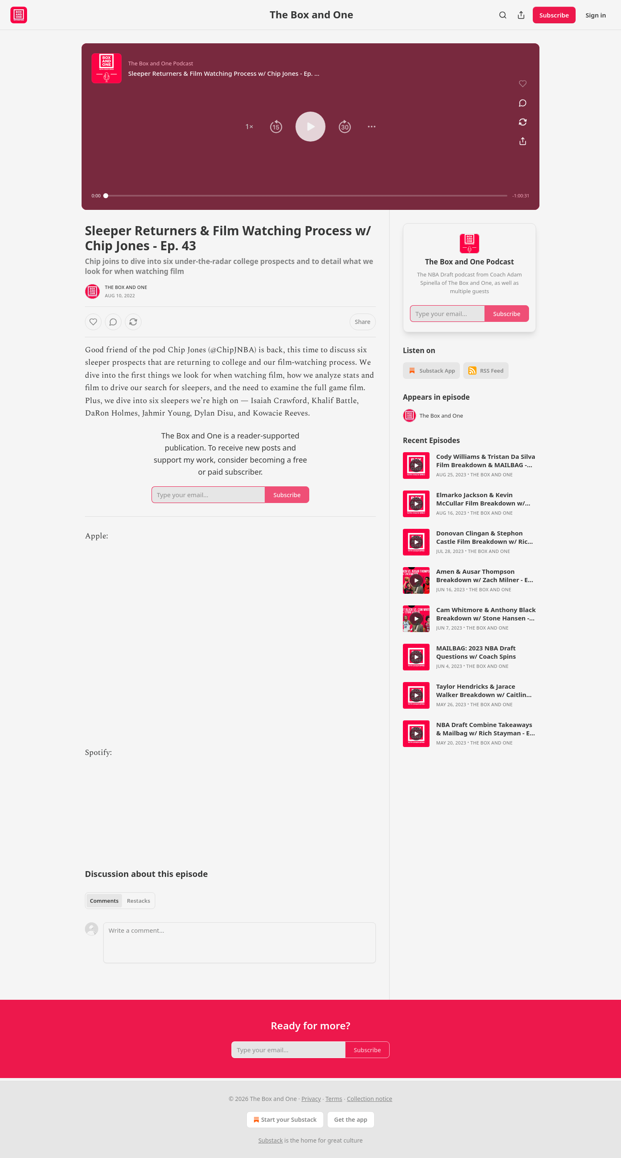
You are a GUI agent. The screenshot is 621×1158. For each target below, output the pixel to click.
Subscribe (554, 15)
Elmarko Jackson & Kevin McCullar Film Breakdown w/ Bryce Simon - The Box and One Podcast (484, 499)
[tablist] (120, 900)
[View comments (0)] (522, 102)
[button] (249, 127)
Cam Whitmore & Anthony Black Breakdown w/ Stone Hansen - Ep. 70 (486, 613)
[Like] (93, 322)
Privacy (311, 1099)
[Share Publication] (521, 15)
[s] (416, 465)
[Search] (502, 15)
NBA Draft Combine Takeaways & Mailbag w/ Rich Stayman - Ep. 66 (485, 728)
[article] (469, 465)
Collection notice (369, 1099)
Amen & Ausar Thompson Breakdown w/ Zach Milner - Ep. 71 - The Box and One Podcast (485, 575)
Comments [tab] (104, 900)
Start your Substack (284, 1119)
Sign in (596, 15)
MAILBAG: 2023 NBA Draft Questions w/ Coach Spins (476, 652)
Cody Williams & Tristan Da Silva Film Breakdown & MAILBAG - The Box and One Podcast (485, 460)
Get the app (351, 1119)
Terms (333, 1099)
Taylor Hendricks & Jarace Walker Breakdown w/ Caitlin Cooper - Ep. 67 (481, 690)
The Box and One (126, 287)
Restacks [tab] (138, 900)
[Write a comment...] (239, 943)
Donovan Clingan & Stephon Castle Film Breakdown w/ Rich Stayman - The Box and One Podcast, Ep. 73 (484, 537)
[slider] (306, 196)
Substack (270, 1140)
